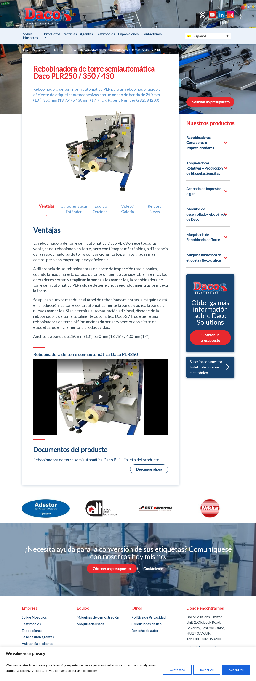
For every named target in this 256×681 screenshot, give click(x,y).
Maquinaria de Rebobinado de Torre (55, 50)
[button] (227, 367)
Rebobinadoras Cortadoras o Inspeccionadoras (200, 142)
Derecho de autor (145, 630)
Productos (52, 34)
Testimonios (105, 34)
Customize (177, 670)
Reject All (207, 670)
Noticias (70, 34)
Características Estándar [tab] (74, 209)
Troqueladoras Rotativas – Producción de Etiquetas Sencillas (204, 168)
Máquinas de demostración (98, 617)
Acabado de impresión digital (203, 191)
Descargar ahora (149, 469)
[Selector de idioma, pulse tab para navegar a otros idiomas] (208, 36)
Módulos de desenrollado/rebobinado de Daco (206, 214)
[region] (128, 664)
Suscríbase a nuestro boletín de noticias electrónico (210, 366)
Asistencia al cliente (37, 643)
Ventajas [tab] (46, 206)
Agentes (86, 34)
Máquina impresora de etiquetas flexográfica (203, 257)
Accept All (236, 670)
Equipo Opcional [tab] (101, 209)
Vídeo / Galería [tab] (127, 209)
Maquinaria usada (90, 624)
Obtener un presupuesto (210, 337)
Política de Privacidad (148, 617)
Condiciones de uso (146, 624)
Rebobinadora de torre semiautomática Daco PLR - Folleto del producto (96, 459)
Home (25, 50)
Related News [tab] (155, 209)
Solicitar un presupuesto (211, 102)
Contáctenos (151, 34)
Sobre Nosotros (30, 36)
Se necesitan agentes (38, 637)
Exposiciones (128, 34)
